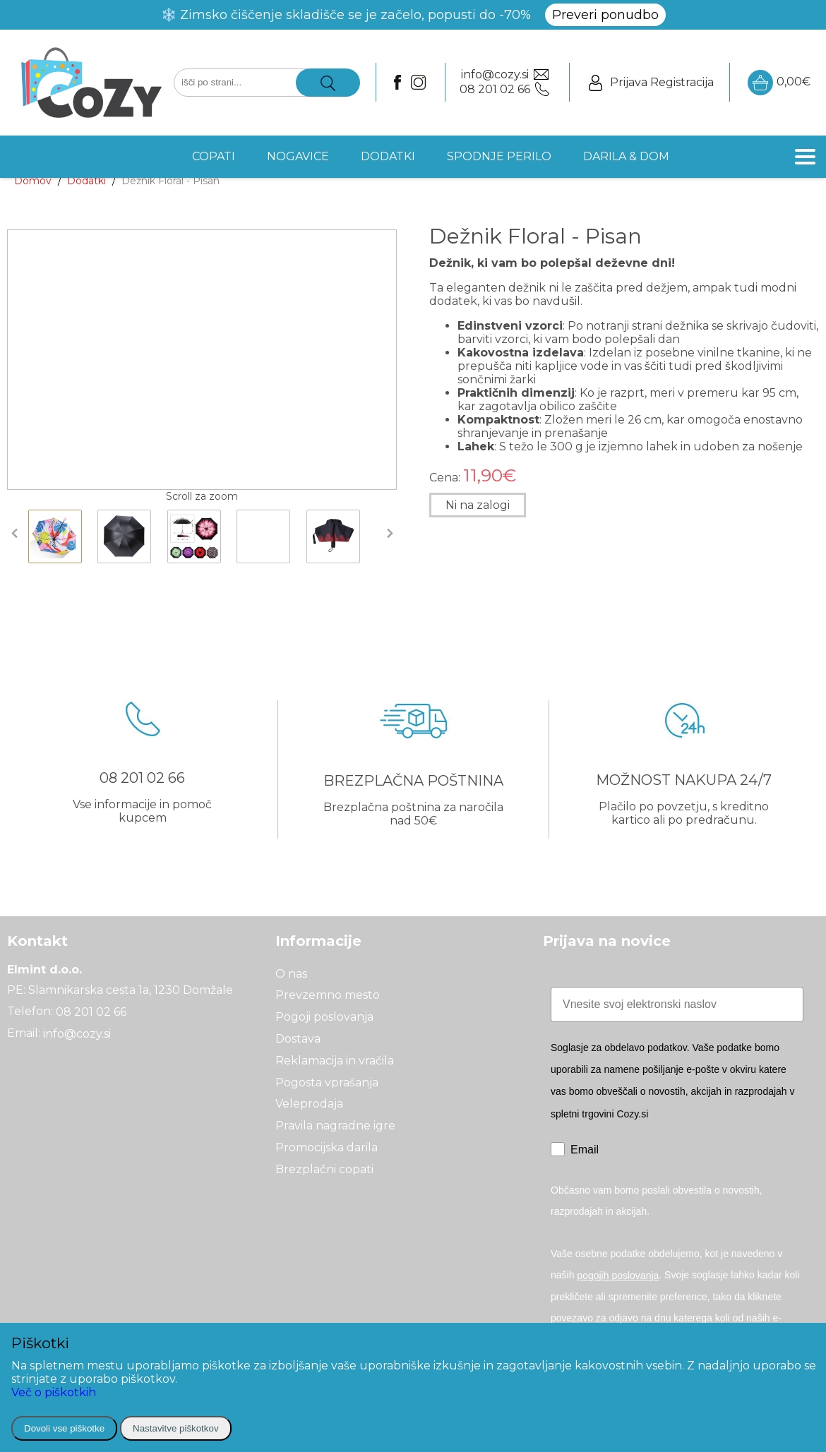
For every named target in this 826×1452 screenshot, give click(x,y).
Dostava (298, 1038)
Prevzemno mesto (327, 995)
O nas (291, 973)
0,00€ (779, 82)
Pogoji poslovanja (324, 1017)
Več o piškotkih (53, 1392)
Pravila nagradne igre (335, 1125)
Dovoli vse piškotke (64, 1428)
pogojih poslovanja (618, 1275)
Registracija (682, 82)
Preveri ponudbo (605, 15)
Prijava (628, 82)
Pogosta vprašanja (326, 1081)
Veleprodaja (309, 1103)
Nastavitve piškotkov (175, 1428)
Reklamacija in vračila (334, 1060)
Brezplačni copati (324, 1169)
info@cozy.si (77, 1033)
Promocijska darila (326, 1147)
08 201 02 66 (91, 1012)
